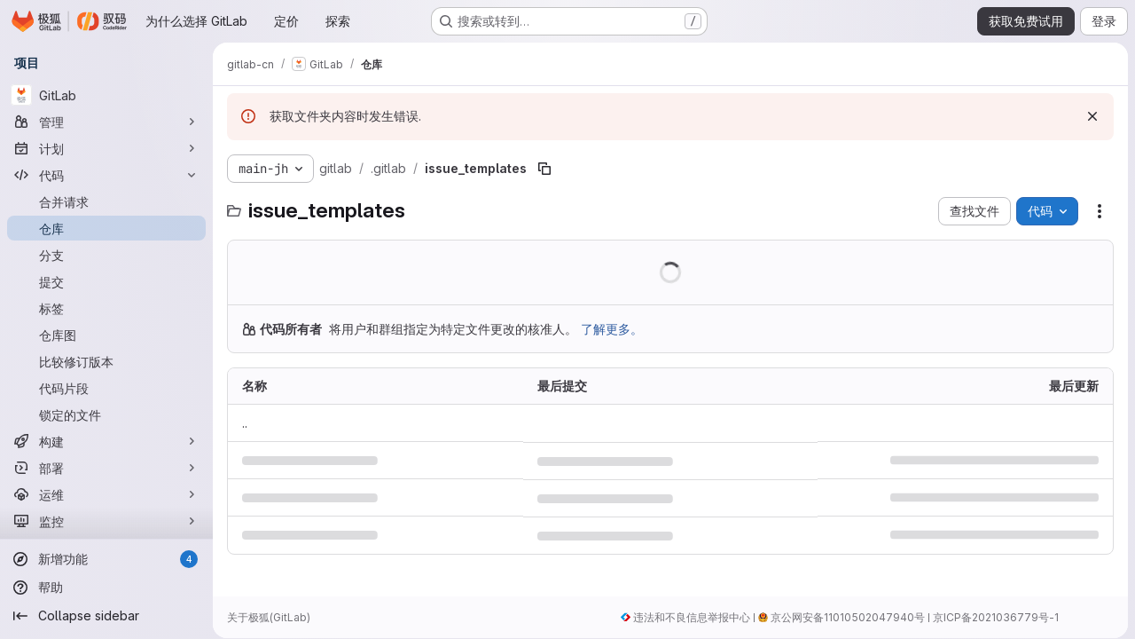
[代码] (106, 174)
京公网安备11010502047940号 (848, 617)
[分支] (106, 254)
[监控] (106, 521)
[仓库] (106, 228)
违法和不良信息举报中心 (691, 617)
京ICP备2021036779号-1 (996, 617)
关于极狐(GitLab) (268, 617)
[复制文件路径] (544, 168)
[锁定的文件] (106, 414)
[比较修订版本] (106, 361)
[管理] (106, 121)
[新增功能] (106, 559)
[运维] (106, 494)
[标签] (106, 308)
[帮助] (106, 587)
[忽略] (1092, 116)
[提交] (106, 281)
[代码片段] (106, 387)
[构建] (106, 441)
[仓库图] (106, 334)
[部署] (106, 467)
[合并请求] (106, 201)
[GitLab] (106, 95)
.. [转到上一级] (244, 422)
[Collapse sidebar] (106, 616)
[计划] (106, 148)
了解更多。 (612, 328)
